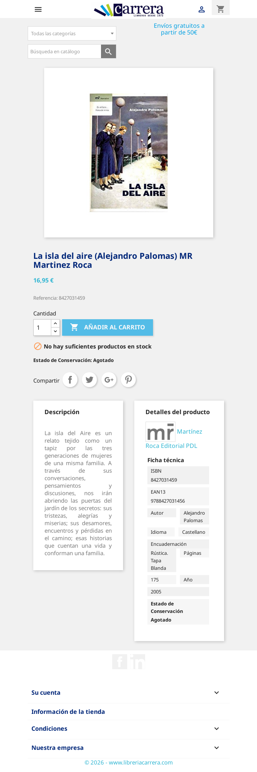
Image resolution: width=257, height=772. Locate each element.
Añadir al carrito (107, 327)
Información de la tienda (68, 711)
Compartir (69, 379)
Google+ (108, 379)
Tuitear (89, 379)
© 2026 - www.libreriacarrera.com (129, 762)
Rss (137, 661)
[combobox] (72, 33)
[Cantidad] (42, 327)
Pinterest (128, 379)
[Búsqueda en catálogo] (64, 51)
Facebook (119, 661)
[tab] (62, 412)
